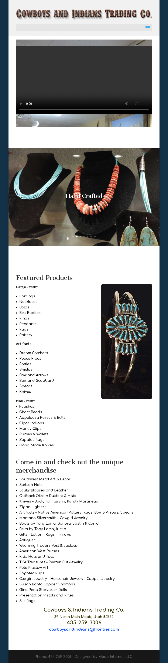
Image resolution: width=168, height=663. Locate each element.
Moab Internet (111, 657)
